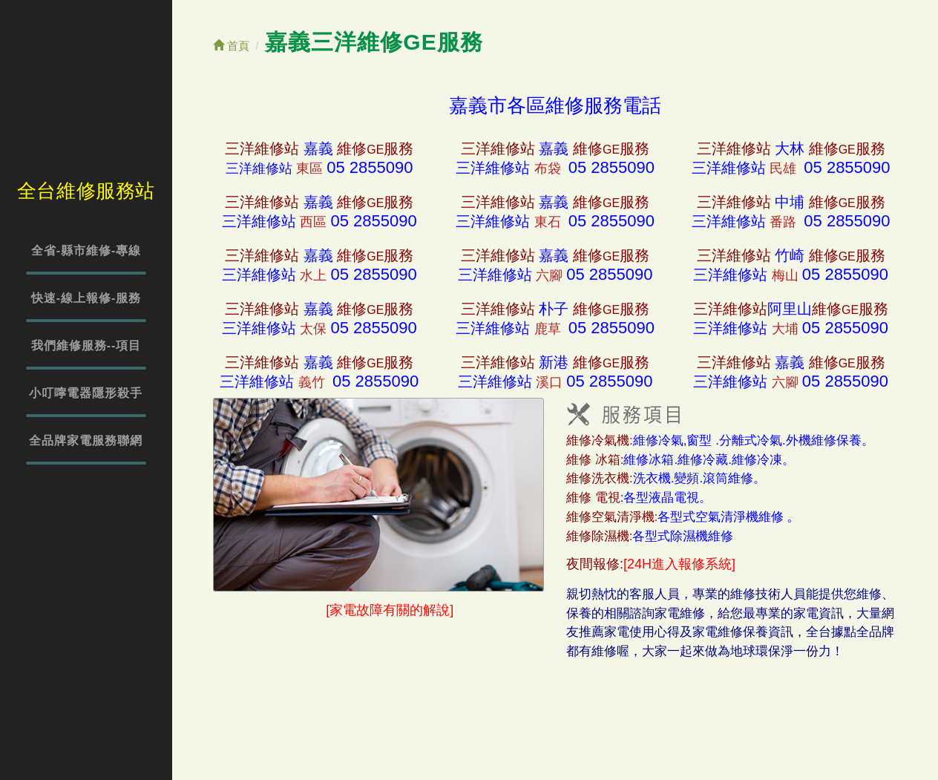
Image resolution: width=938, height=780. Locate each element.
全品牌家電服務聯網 (85, 440)
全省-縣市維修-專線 (86, 250)
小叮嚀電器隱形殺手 (85, 393)
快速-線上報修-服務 (86, 298)
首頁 (231, 45)
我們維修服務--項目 (86, 345)
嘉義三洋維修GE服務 (373, 42)
